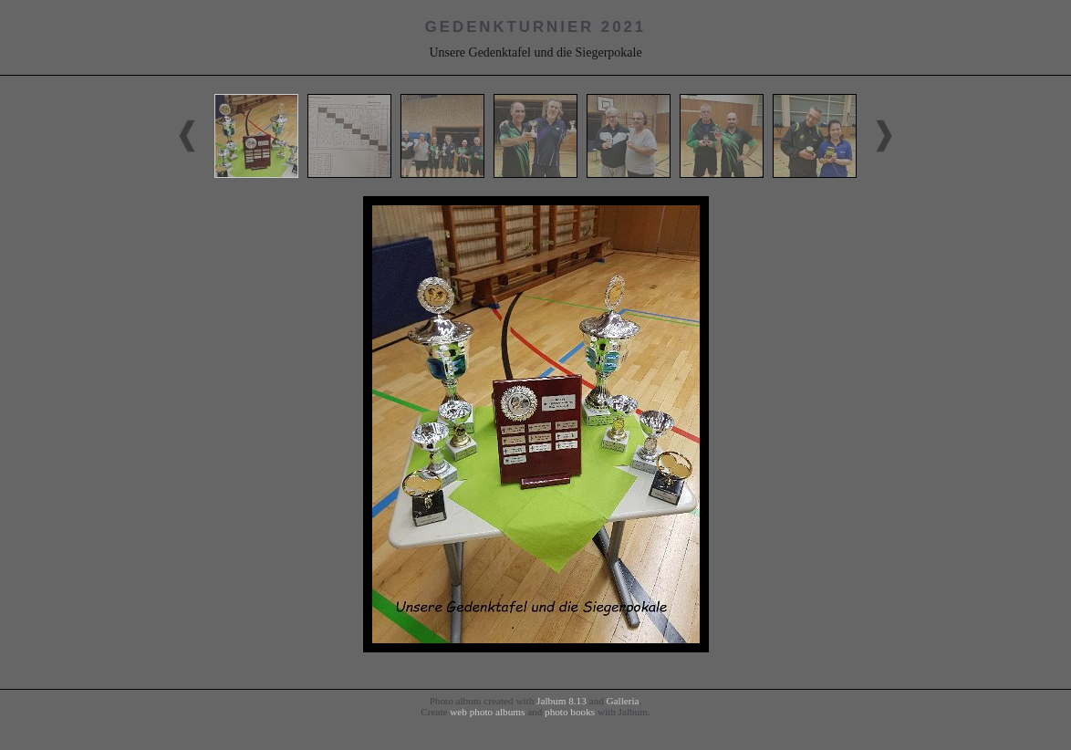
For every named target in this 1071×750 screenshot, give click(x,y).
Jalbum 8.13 (561, 700)
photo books (570, 711)
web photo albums (487, 711)
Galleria (623, 700)
